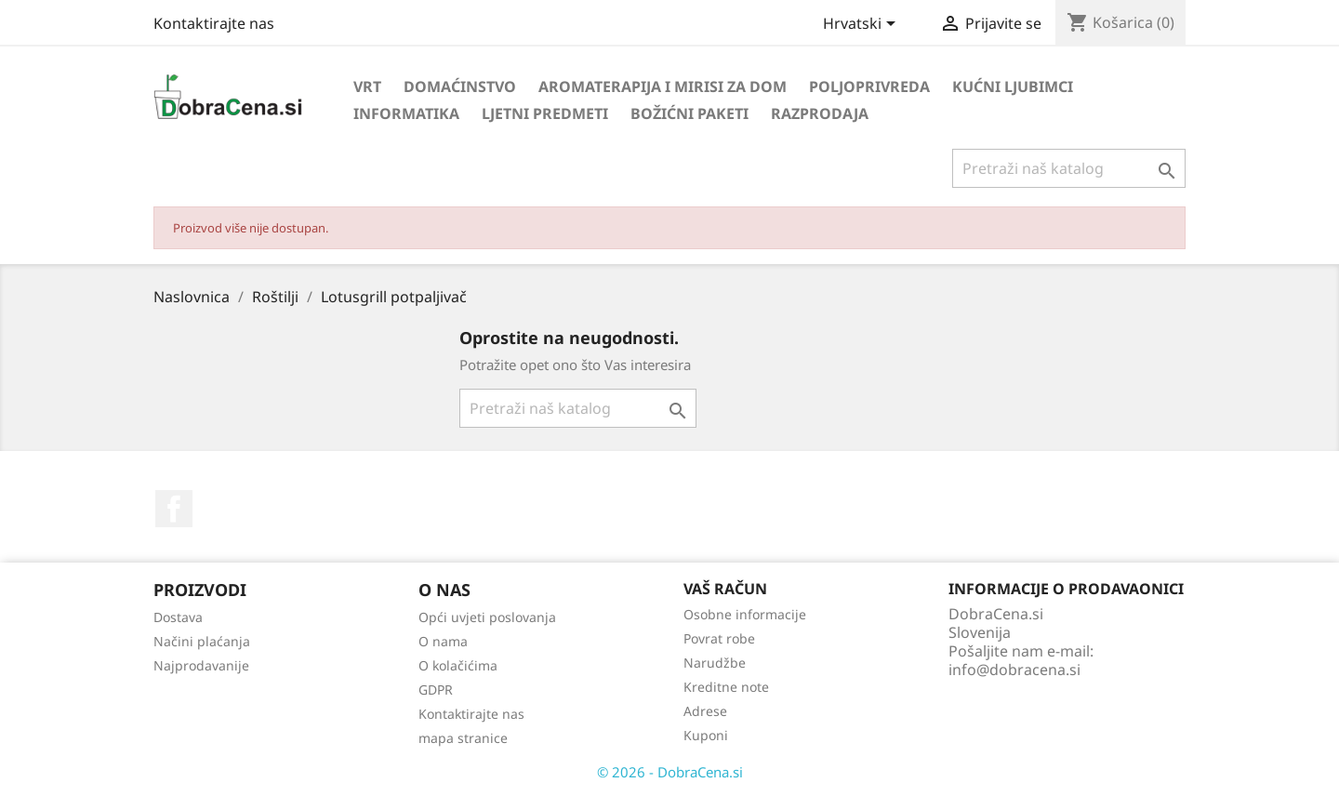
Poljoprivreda (869, 86)
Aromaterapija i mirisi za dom (662, 86)
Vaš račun (725, 588)
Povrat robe (719, 638)
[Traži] (1069, 168)
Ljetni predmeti (545, 113)
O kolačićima (457, 665)
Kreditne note (726, 687)
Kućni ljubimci (1012, 86)
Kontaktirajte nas (213, 23)
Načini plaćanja (201, 641)
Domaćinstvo (460, 86)
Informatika (406, 113)
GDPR (435, 689)
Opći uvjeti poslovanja (487, 617)
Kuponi (705, 735)
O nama (443, 641)
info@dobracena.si (1014, 669)
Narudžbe (714, 662)
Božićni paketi (689, 113)
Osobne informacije (744, 614)
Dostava (178, 617)
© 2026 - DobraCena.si (670, 772)
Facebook (173, 508)
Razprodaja (819, 113)
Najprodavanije (201, 665)
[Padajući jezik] (862, 25)
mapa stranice (463, 738)
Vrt (367, 86)
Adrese (705, 711)
